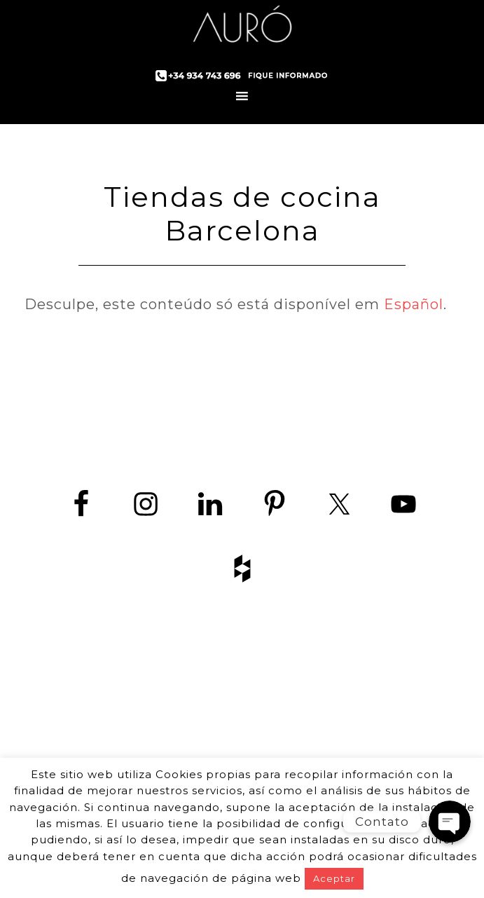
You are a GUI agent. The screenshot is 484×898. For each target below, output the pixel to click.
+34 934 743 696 (254, 738)
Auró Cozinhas (242, 28)
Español (413, 304)
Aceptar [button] (334, 878)
